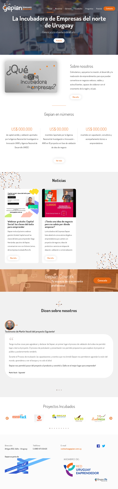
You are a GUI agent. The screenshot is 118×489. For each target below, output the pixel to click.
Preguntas (89, 9)
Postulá (99, 9)
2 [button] (52, 426)
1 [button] (49, 426)
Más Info (13, 258)
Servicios (68, 9)
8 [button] (65, 426)
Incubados (78, 9)
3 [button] (54, 426)
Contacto (109, 8)
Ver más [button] (59, 160)
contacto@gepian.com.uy (71, 446)
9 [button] (68, 426)
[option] (19, 414)
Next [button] (111, 416)
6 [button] (61, 426)
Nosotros (58, 9)
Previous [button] (7, 416)
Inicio (50, 9)
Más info (76, 97)
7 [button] (63, 426)
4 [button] (56, 426)
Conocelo (102, 280)
